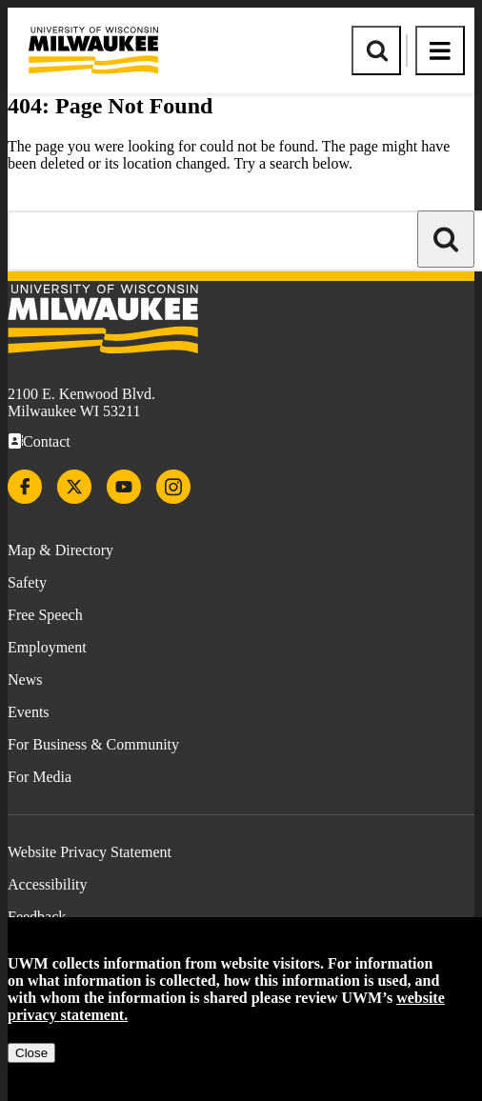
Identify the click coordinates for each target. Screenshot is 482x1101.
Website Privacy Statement (89, 852)
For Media (39, 777)
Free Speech (45, 615)
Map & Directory (60, 550)
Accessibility (48, 884)
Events (29, 712)
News (25, 679)
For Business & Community (93, 744)
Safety (27, 582)
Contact (46, 441)
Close (31, 1053)
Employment (47, 647)
